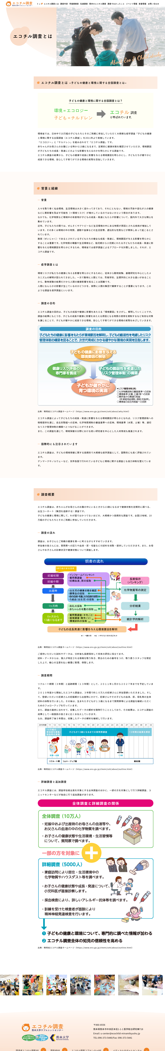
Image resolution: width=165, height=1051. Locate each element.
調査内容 (64, 4)
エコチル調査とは (51, 4)
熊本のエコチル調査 (97, 4)
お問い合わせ (153, 4)
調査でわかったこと (116, 4)
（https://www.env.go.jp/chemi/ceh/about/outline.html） (104, 647)
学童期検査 (74, 4)
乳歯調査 (84, 4)
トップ (39, 4)
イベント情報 (131, 4)
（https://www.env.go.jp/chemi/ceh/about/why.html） (102, 411)
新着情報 (142, 4)
